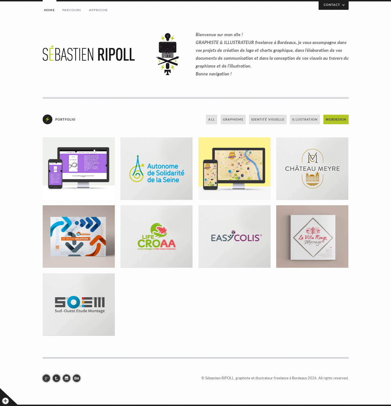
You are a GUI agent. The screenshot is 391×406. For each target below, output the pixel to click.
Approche (98, 10)
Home (49, 10)
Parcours (71, 10)
